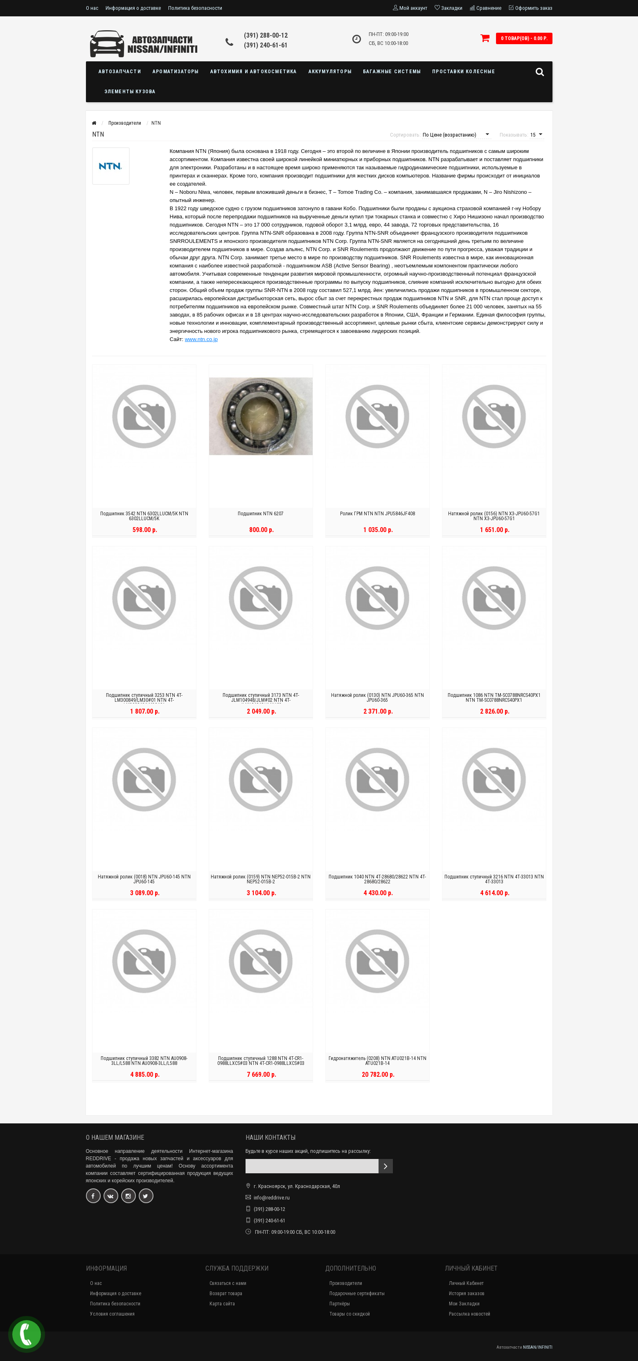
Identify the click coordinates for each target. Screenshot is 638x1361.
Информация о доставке (133, 8)
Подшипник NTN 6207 (261, 515)
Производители (345, 1283)
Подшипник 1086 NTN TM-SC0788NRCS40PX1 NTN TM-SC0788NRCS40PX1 (494, 700)
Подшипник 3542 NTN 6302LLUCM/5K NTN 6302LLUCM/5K (144, 518)
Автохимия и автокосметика (253, 71)
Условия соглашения (112, 1314)
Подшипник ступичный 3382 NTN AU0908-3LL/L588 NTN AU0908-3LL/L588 (144, 1063)
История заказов (467, 1293)
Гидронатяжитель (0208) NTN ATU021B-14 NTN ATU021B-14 (377, 1063)
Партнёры (339, 1304)
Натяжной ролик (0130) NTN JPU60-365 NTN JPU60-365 (377, 700)
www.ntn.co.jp (201, 339)
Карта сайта (222, 1304)
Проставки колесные (463, 71)
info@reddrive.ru (272, 1198)
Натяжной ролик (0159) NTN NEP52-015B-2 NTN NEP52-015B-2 (261, 881)
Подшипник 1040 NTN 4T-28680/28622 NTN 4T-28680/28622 (377, 881)
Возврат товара (226, 1293)
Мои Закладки (464, 1304)
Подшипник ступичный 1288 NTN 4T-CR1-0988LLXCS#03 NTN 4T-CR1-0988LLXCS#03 (260, 1063)
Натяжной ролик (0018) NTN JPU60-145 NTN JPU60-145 (144, 881)
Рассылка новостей (469, 1314)
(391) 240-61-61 (266, 45)
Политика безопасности (195, 8)
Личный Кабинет (466, 1283)
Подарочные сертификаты (357, 1293)
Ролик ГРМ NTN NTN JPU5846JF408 (377, 515)
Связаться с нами (228, 1283)
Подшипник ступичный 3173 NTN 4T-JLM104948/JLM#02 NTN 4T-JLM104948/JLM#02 (261, 702)
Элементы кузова (130, 91)
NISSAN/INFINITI (537, 1347)
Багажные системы (392, 71)
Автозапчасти (120, 71)
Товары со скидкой (349, 1314)
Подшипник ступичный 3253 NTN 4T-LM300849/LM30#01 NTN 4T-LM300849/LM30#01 (144, 702)
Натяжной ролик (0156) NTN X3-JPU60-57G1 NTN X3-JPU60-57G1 (494, 518)
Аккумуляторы (330, 71)
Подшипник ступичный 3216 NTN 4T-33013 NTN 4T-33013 (494, 881)
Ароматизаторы (176, 71)
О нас (92, 8)
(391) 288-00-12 (266, 35)
